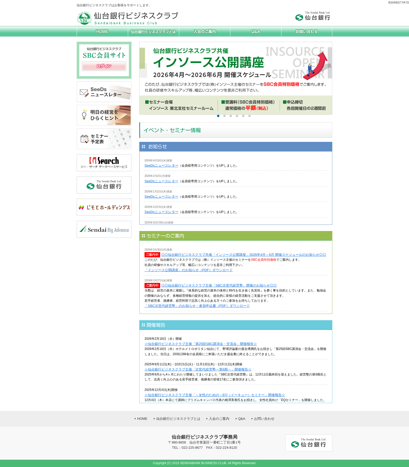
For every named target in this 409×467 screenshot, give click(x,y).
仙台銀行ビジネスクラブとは (178, 419)
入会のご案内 (219, 419)
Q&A (241, 419)
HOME (142, 419)
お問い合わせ (264, 419)
